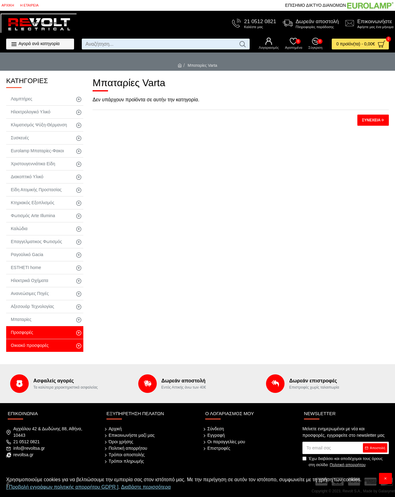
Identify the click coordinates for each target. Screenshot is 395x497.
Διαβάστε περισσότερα (146, 487)
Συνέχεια (371, 120)
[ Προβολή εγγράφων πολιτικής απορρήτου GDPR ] (62, 487)
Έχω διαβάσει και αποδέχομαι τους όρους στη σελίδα (342, 462)
